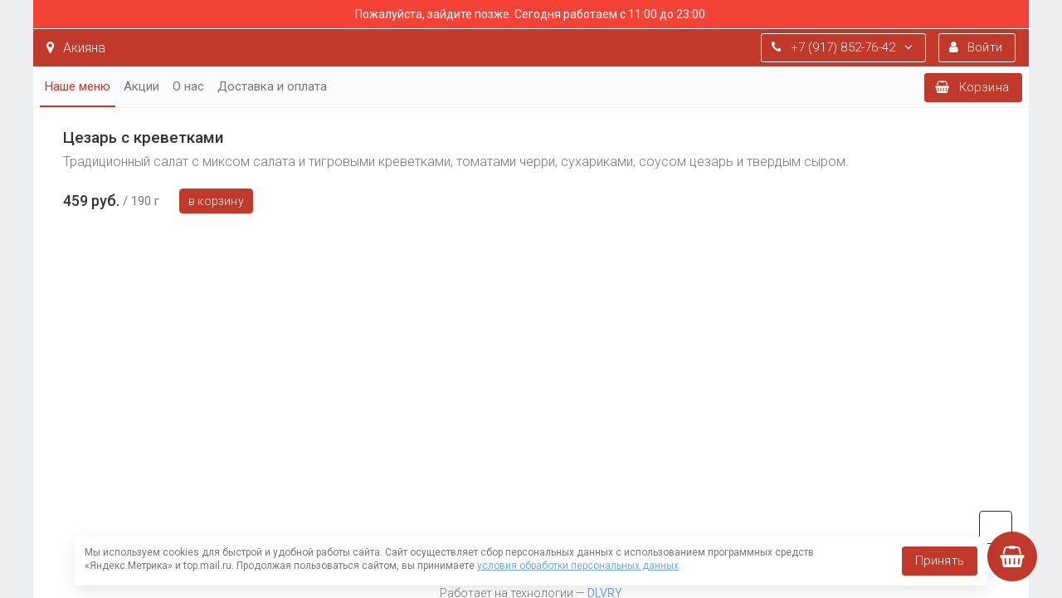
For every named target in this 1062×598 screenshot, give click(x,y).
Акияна (75, 48)
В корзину (216, 201)
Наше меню (77, 86)
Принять (939, 560)
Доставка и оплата (272, 86)
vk (995, 527)
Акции (141, 86)
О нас (188, 86)
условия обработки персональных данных (578, 565)
